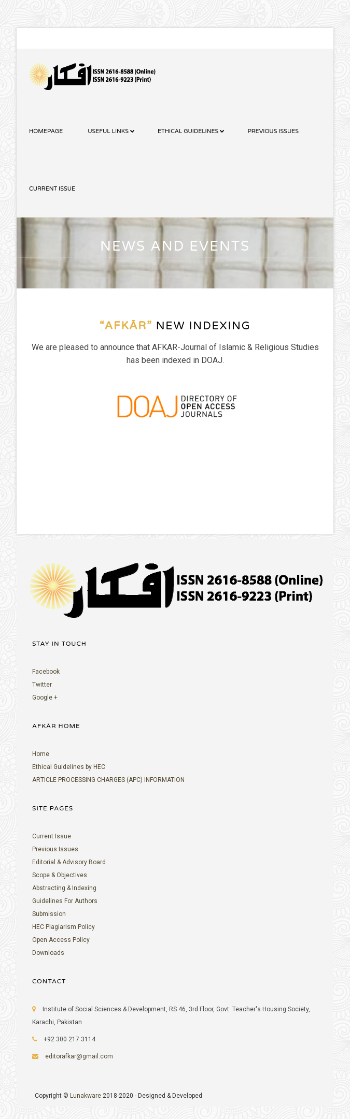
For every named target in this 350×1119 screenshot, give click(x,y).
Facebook (46, 671)
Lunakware (86, 1095)
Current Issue (51, 836)
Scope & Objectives (59, 875)
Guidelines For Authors (64, 901)
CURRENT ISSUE (52, 188)
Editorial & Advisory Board (69, 862)
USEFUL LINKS (108, 131)
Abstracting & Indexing (64, 888)
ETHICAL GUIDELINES (188, 131)
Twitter (42, 684)
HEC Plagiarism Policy (63, 927)
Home (40, 754)
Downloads (48, 952)
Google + (45, 697)
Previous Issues (55, 849)
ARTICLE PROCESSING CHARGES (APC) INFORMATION (108, 779)
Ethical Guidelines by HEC (68, 767)
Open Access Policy (61, 939)
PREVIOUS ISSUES (273, 131)
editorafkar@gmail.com (79, 1056)
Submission (49, 914)
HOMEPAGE (46, 131)
